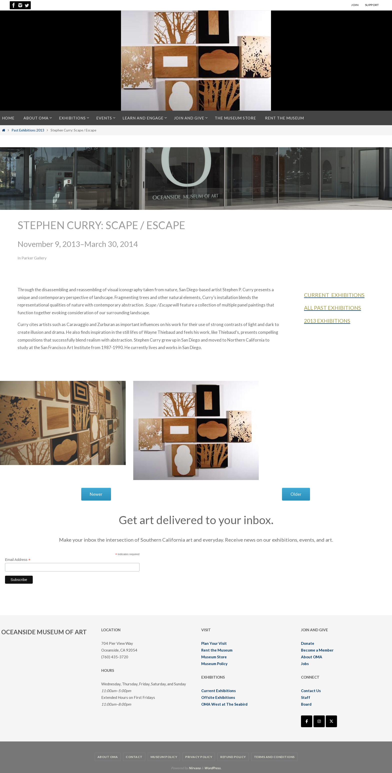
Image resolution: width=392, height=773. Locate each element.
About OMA (311, 657)
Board (306, 704)
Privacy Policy (198, 757)
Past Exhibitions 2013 (28, 130)
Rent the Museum (216, 650)
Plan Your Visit (214, 643)
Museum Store (214, 657)
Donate (307, 643)
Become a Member (317, 650)
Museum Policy (214, 663)
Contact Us (311, 690)
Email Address (17, 559)
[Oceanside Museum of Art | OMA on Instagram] (319, 721)
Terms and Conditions (274, 757)
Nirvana (194, 768)
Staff (305, 697)
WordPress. (212, 768)
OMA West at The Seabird (224, 704)
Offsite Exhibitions (218, 697)
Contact (134, 757)
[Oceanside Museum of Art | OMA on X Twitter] (331, 721)
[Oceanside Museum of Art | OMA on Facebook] (306, 721)
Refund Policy (233, 757)
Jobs (305, 663)
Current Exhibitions (218, 690)
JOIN (354, 5)
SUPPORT (372, 5)
